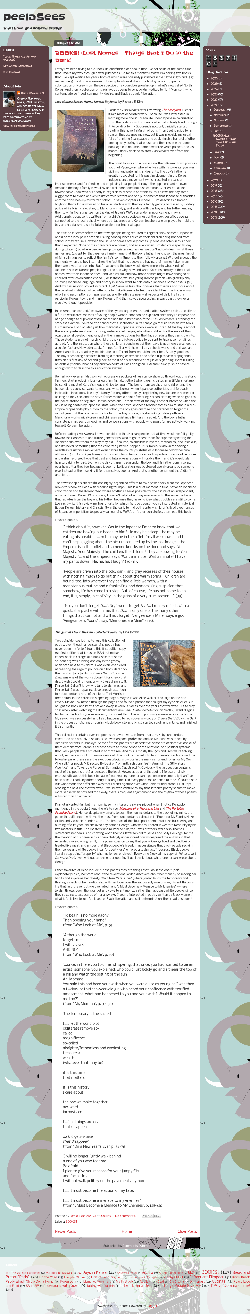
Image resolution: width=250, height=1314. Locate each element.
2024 (214, 89)
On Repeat (197, 1281)
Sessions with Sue (61, 1286)
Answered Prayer (127, 1273)
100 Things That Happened (23, 1273)
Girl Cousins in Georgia (143, 1277)
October (219, 120)
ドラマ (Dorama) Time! (230, 1286)
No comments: (126, 1216)
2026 (215, 78)
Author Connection (171, 1273)
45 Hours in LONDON (59, 1273)
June (217, 152)
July (217, 131)
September (221, 125)
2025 (214, 83)
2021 (214, 105)
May (217, 157)
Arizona (147, 1273)
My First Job (124, 1281)
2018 (214, 191)
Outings (218, 1282)
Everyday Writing (75, 1277)
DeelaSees (34, 17)
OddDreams (177, 1281)
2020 (215, 180)
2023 (214, 94)
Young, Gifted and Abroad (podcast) (19, 58)
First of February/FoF (106, 1277)
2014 (214, 212)
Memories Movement (97, 1281)
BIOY (191, 1273)
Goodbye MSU (173, 1277)
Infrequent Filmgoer (207, 1277)
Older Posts (187, 1232)
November (220, 115)
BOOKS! (71, 1221)
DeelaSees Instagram (17, 66)
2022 (214, 99)
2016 (214, 201)
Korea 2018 (68, 1281)
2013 (214, 217)
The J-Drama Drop (137, 1286)
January (220, 173)
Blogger (152, 1306)
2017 (214, 196)
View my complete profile (19, 126)
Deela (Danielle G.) (33, 93)
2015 (214, 207)
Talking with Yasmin (101, 1286)
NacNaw (145, 1281)
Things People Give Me (181, 1286)
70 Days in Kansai (92, 1273)
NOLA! (160, 1281)
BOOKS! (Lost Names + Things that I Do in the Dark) (224, 140)
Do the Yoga (48, 1277)
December (220, 109)
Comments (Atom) (136, 1246)
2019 (214, 185)
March (219, 163)
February (220, 168)
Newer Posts (65, 1232)
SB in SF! (32, 1286)
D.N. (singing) (11, 72)
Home (127, 1232)
